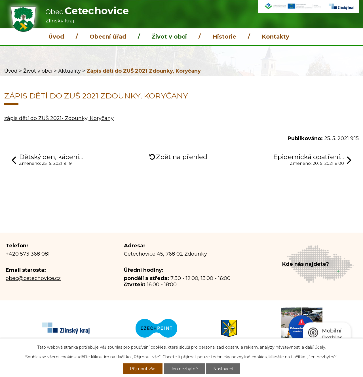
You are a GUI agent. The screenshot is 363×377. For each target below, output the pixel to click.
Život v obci (169, 36)
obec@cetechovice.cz (33, 278)
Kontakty (275, 36)
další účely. (315, 347)
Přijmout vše (142, 368)
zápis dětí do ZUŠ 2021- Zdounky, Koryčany (59, 118)
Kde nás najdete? (305, 264)
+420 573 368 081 (28, 254)
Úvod (56, 36)
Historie (224, 36)
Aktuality (69, 71)
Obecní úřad (108, 36)
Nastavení (223, 368)
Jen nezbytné (184, 368)
